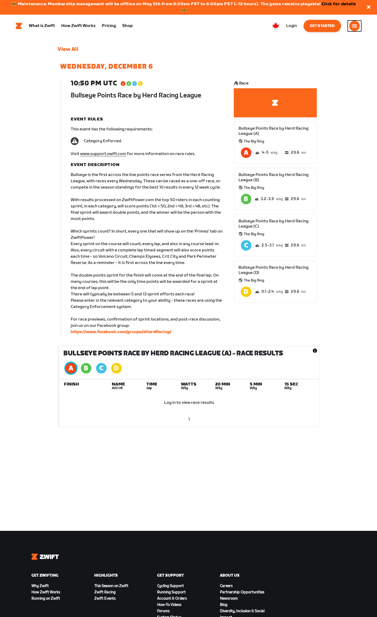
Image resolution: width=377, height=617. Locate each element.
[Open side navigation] (354, 26)
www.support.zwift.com (103, 154)
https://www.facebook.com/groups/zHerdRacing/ (121, 332)
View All (68, 50)
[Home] (19, 26)
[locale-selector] (275, 26)
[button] (369, 7)
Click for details (338, 4)
